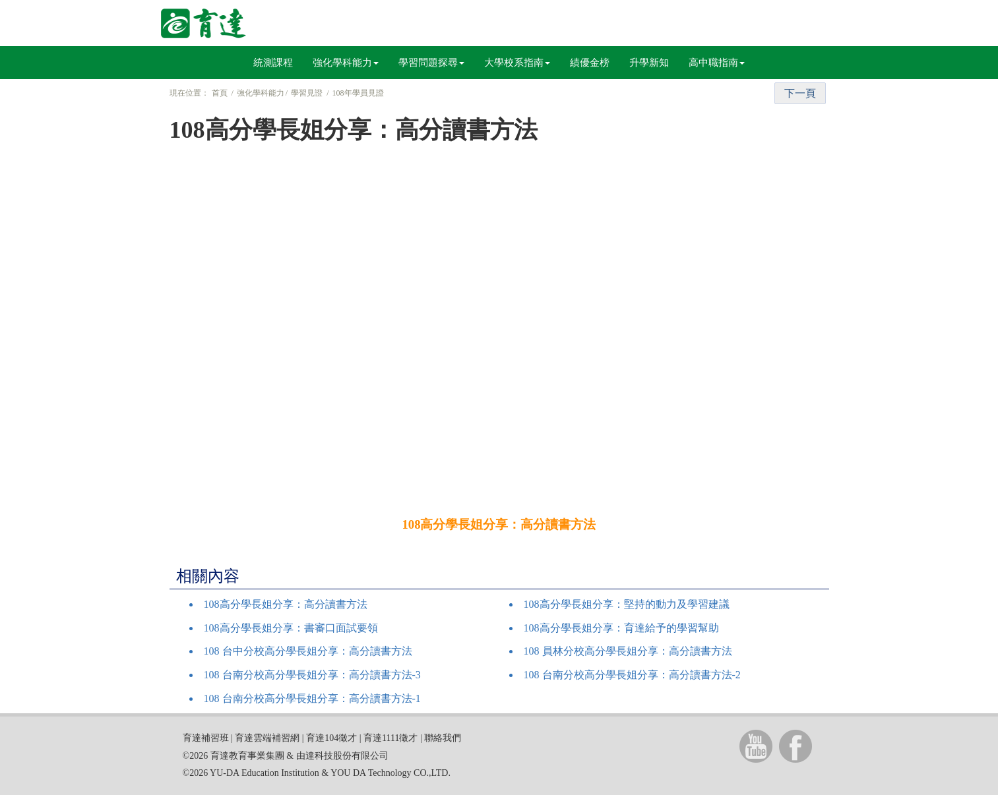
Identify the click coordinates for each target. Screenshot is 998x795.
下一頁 (800, 93)
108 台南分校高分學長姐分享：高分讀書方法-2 (632, 674)
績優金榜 (589, 62)
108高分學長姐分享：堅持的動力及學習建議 (627, 604)
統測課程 (273, 62)
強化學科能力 (346, 62)
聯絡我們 (442, 738)
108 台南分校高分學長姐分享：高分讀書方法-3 (312, 674)
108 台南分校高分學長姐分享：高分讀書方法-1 (312, 698)
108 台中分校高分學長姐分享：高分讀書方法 (308, 651)
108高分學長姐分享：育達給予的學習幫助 (621, 627)
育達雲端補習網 (267, 738)
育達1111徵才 (390, 738)
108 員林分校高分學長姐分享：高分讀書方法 (628, 651)
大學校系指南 (517, 62)
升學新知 (649, 62)
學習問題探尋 (431, 62)
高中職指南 (717, 62)
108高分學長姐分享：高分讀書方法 (285, 604)
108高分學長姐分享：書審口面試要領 (291, 627)
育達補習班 (206, 738)
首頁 (220, 93)
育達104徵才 (331, 738)
